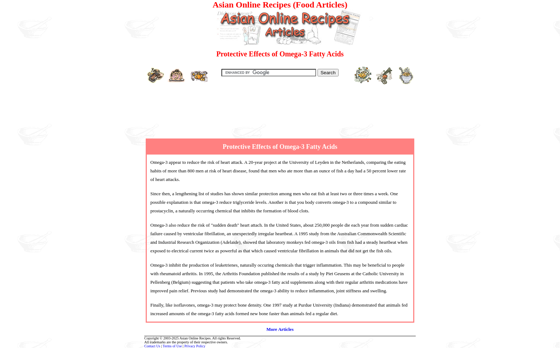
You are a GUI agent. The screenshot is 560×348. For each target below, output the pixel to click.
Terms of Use (172, 346)
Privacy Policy (194, 346)
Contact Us (152, 346)
